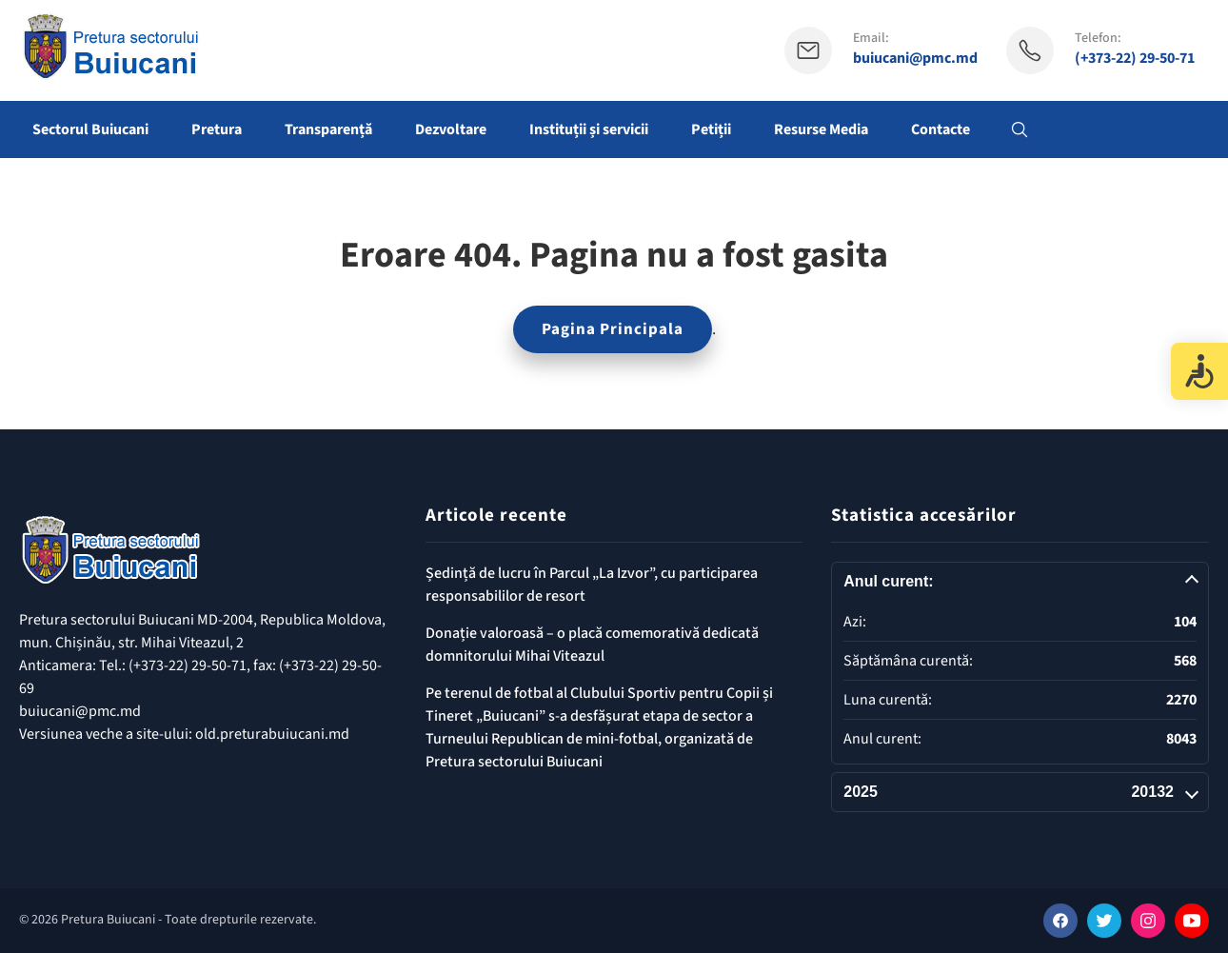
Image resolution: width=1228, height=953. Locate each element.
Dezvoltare (450, 129)
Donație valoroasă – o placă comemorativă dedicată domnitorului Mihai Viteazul (592, 644)
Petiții (711, 129)
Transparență (328, 129)
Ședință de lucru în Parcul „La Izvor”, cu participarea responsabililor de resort (592, 584)
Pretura (216, 129)
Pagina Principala (612, 329)
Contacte (940, 129)
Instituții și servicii (588, 129)
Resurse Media (821, 129)
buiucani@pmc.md (915, 59)
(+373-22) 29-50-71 (1135, 59)
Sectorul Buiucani (90, 129)
